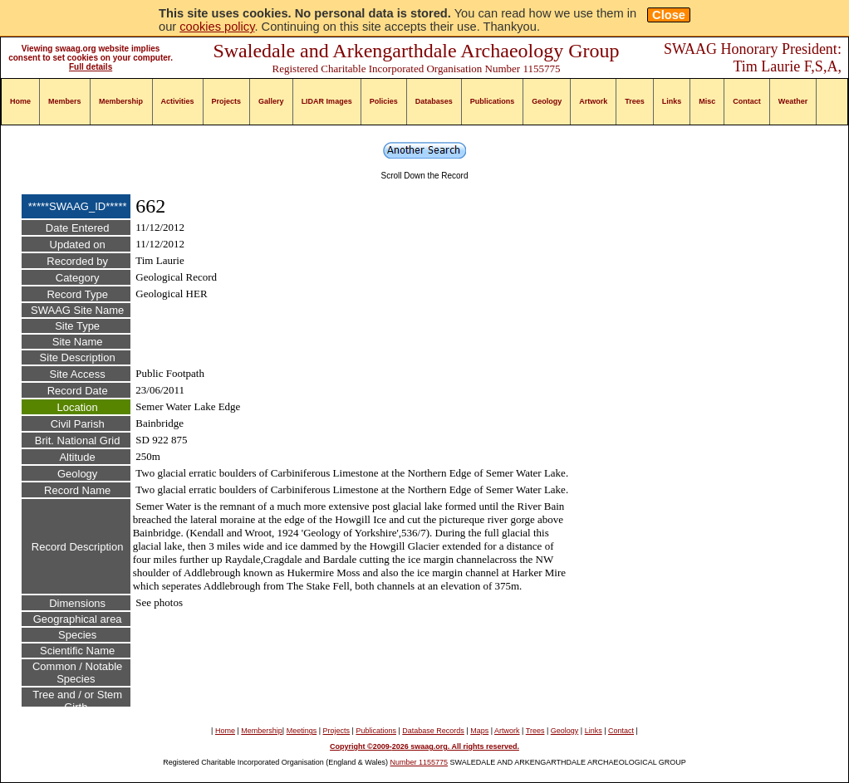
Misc (707, 101)
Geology (547, 101)
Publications (492, 101)
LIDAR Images (327, 101)
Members (64, 101)
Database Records (433, 731)
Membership (121, 101)
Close (668, 15)
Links (672, 101)
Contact (747, 101)
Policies (384, 101)
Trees (635, 101)
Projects (227, 101)
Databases (434, 101)
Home (20, 101)
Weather (792, 101)
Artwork (593, 101)
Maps (479, 731)
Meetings (302, 731)
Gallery (271, 101)
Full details (90, 66)
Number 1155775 (419, 762)
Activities (177, 101)
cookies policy (216, 26)
